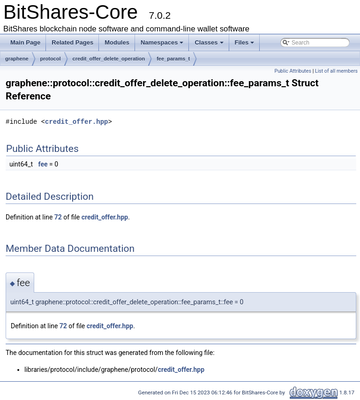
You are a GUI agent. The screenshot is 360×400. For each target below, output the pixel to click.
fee (43, 164)
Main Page (25, 42)
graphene (17, 58)
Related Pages (72, 42)
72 (58, 217)
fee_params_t (173, 58)
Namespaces (162, 42)
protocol (50, 58)
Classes (209, 42)
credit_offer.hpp (76, 121)
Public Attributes (292, 71)
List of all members (336, 71)
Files (245, 42)
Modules (117, 42)
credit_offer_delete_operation (109, 58)
